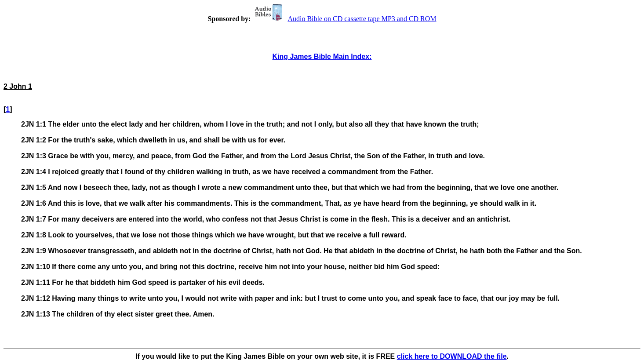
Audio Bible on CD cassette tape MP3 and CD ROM (344, 18)
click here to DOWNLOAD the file (452, 356)
